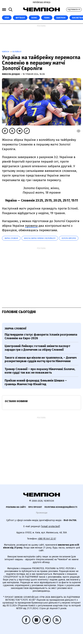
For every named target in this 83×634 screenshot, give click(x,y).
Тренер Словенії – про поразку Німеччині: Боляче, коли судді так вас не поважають (40, 371)
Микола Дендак (11, 74)
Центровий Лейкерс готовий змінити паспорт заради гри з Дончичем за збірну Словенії (37, 348)
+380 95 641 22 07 (47, 538)
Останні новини (16, 401)
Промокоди (41, 512)
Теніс (47, 17)
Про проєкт (35, 507)
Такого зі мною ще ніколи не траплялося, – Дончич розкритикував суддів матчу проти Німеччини (41, 359)
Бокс (34, 17)
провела (31, 226)
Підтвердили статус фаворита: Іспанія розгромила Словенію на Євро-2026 (41, 336)
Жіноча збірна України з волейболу (40, 238)
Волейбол (16, 52)
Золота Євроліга (69, 238)
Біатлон (60, 17)
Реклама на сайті (16, 507)
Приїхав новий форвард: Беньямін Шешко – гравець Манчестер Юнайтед (36, 382)
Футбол (20, 17)
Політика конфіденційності (60, 507)
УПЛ (7, 17)
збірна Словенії (11, 238)
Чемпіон (6, 52)
